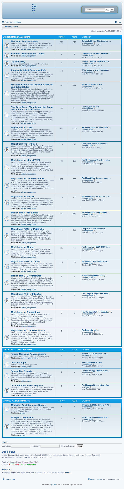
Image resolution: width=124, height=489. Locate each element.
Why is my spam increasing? (94, 276)
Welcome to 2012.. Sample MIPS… (96, 405)
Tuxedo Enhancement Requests (27, 385)
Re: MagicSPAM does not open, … (96, 178)
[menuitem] (17, 22)
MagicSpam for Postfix (22, 196)
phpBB (53, 484)
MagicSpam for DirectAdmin (25, 312)
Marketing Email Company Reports (28, 405)
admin (36, 358)
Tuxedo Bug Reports (21, 371)
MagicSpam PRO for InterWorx (26, 294)
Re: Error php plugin (90, 330)
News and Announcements (24, 41)
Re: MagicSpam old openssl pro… (96, 196)
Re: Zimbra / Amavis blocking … (95, 261)
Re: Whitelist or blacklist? (92, 84)
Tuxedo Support (19, 362)
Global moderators (28, 464)
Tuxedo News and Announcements (28, 354)
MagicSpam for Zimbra (22, 247)
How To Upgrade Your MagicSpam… (97, 312)
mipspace (88, 407)
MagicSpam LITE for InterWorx (26, 276)
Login (4, 442)
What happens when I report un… (96, 70)
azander (87, 373)
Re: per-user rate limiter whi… (94, 229)
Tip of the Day (18, 61)
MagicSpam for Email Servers (16, 37)
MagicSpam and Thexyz (92, 362)
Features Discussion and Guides (27, 53)
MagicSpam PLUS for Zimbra (25, 261)
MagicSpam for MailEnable (24, 213)
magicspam (31, 49)
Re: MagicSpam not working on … (96, 127)
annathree (88, 86)
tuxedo (23, 358)
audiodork (88, 364)
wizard (23, 49)
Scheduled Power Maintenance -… (96, 41)
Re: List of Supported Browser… (95, 371)
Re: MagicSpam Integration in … (95, 212)
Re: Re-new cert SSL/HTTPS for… (96, 247)
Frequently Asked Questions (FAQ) (28, 70)
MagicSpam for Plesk (22, 127)
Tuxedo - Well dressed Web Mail (17, 350)
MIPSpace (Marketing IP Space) (16, 401)
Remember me (69, 446)
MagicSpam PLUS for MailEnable (27, 229)
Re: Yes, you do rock (90, 107)
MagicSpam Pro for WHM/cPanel (27, 178)
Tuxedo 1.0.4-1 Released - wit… (95, 354)
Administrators (14, 464)
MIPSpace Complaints (22, 417)
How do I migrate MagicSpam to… (96, 61)
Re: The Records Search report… (96, 160)
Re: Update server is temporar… (95, 144)
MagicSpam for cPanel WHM (25, 160)
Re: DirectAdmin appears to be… (96, 417)
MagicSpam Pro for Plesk (24, 144)
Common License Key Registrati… (96, 53)
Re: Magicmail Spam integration (95, 385)
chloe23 (68, 473)
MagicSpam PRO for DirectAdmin (28, 330)
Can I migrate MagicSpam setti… (95, 294)
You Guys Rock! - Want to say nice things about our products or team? (32, 108)
